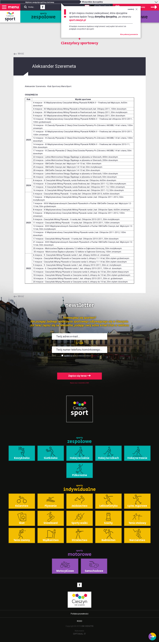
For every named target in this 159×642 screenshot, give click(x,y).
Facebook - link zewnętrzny (42, 7)
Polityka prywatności (79, 614)
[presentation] (79, 364)
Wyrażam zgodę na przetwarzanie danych (77, 356)
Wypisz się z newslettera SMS (79, 383)
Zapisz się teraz (79, 376)
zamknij (133, 9)
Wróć (21, 54)
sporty (43, 16)
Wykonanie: (79, 632)
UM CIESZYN (87, 626)
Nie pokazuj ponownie (129, 34)
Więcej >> (94, 356)
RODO (79, 621)
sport (10, 19)
